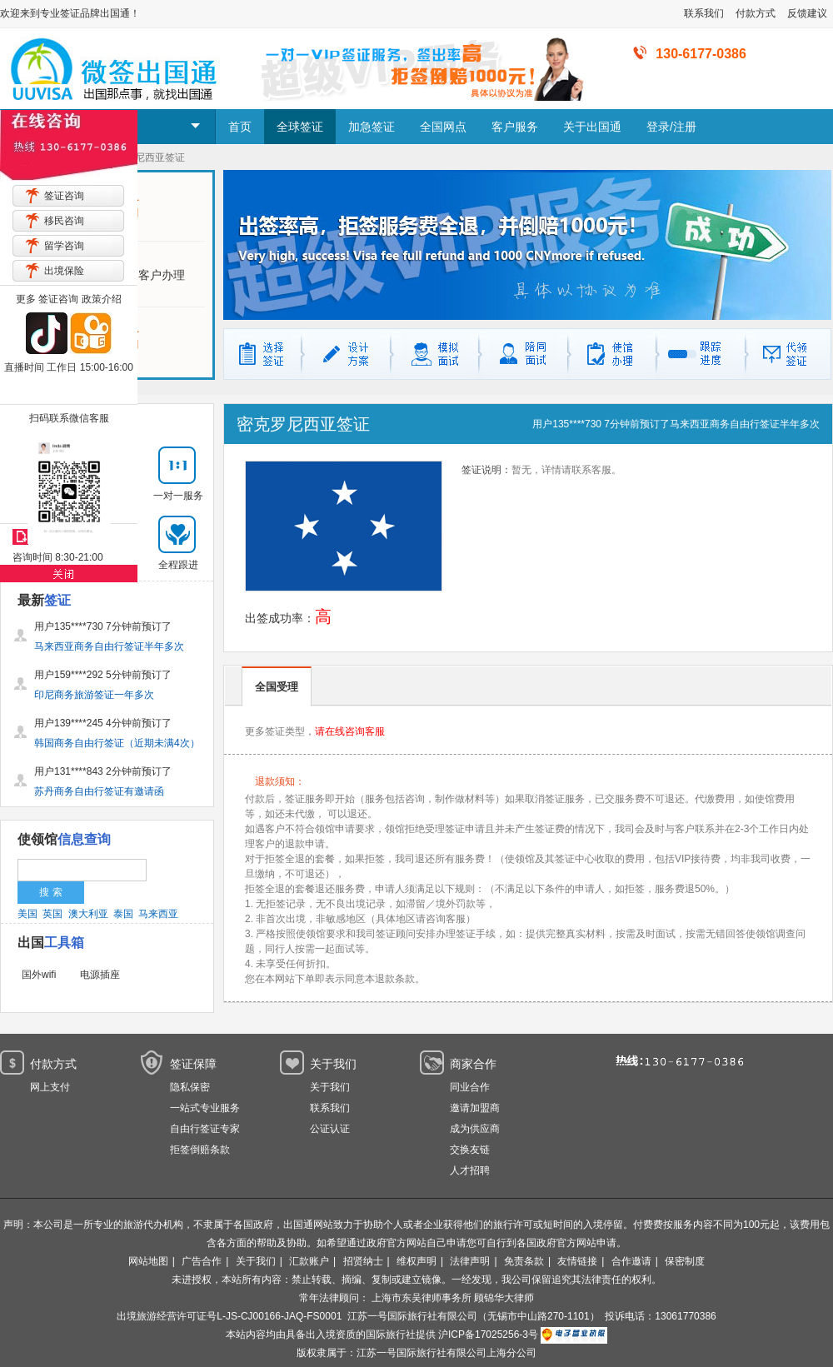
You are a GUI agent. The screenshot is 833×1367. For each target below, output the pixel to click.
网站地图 (148, 1261)
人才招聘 (470, 1170)
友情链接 (577, 1261)
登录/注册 (671, 126)
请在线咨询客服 (350, 731)
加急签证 (371, 126)
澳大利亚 (88, 914)
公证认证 (330, 1129)
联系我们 (704, 13)
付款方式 (756, 13)
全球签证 (300, 126)
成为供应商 (475, 1129)
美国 (27, 914)
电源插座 (100, 974)
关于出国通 (592, 126)
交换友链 (470, 1149)
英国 (52, 914)
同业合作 (470, 1087)
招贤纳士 (363, 1261)
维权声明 (416, 1261)
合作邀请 (631, 1261)
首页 (240, 126)
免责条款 (524, 1261)
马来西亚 (158, 914)
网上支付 (50, 1087)
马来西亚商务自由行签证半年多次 (745, 424)
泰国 (123, 914)
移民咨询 (64, 221)
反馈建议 (807, 13)
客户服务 (514, 126)
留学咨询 (64, 246)
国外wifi (39, 974)
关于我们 (330, 1087)
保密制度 (685, 1261)
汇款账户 (309, 1261)
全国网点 (443, 126)
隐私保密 (190, 1087)
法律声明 (470, 1261)
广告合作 (202, 1261)
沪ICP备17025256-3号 (488, 1334)
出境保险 (64, 271)
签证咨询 (64, 196)
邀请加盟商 (475, 1108)
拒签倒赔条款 (200, 1149)
